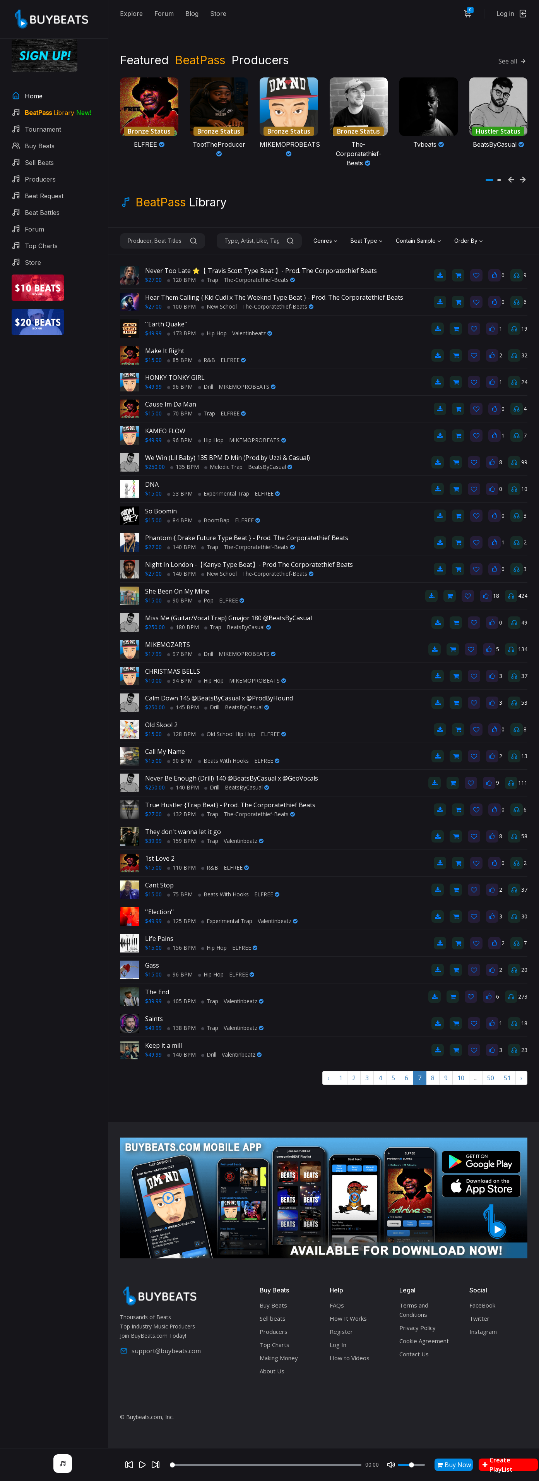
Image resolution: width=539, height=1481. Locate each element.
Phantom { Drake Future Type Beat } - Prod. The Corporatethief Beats (246, 538)
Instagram (483, 1331)
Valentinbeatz (252, 333)
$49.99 (153, 333)
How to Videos (350, 1358)
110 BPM (181, 867)
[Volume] (411, 1465)
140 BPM (181, 547)
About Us (272, 1371)
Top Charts (274, 1345)
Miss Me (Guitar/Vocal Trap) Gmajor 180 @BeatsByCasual (228, 618)
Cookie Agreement (424, 1341)
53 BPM (180, 493)
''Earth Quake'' (166, 324)
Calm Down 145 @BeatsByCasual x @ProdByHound (219, 698)
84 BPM (180, 520)
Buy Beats (273, 1305)
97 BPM (180, 653)
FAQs (337, 1305)
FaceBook (482, 1305)
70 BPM (180, 413)
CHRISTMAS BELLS (172, 671)
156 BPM (181, 947)
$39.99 (153, 840)
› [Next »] (521, 1078)
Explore (131, 13)
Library (181, 202)
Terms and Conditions (413, 1309)
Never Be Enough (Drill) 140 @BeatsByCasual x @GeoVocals (231, 778)
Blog (191, 13)
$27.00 (153, 279)
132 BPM (181, 814)
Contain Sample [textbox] (416, 240)
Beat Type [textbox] (364, 240)
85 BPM (180, 360)
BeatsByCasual (270, 466)
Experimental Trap (223, 493)
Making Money (279, 1358)
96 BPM (180, 386)
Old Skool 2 (161, 725)
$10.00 (153, 680)
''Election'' (159, 912)
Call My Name (165, 751)
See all (512, 61)
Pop (206, 600)
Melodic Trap (223, 466)
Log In (338, 1345)
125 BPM (181, 921)
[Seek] (265, 1465)
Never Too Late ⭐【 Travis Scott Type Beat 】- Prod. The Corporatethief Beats (261, 270)
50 (490, 1078)
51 (507, 1078)
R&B (206, 360)
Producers (273, 1331)
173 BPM (181, 333)
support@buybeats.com (160, 1351)
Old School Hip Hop (228, 734)
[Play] (142, 1464)
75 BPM (180, 894)
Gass (152, 965)
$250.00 (155, 466)
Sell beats (273, 1318)
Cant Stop (159, 885)
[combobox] (326, 241)
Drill (205, 386)
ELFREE (233, 360)
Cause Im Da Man (170, 404)
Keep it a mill (163, 1045)
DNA (152, 484)
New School (219, 306)
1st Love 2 (160, 858)
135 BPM (184, 466)
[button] (489, 180)
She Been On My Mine (177, 591)
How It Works (348, 1318)
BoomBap (213, 520)
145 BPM (184, 707)
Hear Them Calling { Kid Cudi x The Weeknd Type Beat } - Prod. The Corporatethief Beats (274, 297)
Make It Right (164, 351)
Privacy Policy (417, 1328)
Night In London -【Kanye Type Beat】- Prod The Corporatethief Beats (249, 564)
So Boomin (161, 511)
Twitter (479, 1318)
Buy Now (454, 1464)
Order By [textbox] (465, 240)
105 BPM (181, 1001)
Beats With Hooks (223, 760)
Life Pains (159, 938)
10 (460, 1078)
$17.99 (153, 653)
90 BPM (180, 600)
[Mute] (391, 1464)
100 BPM (181, 306)
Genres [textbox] (322, 240)
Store (218, 13)
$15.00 (153, 360)
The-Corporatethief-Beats (259, 279)
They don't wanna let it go (183, 831)
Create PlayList (498, 1465)
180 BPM (184, 627)
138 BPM (181, 1027)
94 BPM (180, 680)
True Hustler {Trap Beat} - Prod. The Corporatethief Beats (230, 805)
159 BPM (181, 840)
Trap (209, 279)
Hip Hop (214, 333)
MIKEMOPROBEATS (247, 386)
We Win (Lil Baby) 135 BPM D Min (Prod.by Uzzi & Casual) (227, 457)
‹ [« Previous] (328, 1078)
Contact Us (414, 1354)
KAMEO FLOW (165, 431)
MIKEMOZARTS (167, 644)
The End (157, 992)
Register (341, 1331)
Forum (164, 13)
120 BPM (181, 279)
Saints (154, 1018)
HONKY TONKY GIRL (175, 377)
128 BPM (181, 734)
